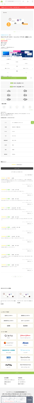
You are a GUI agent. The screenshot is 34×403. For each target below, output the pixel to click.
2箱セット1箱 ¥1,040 (25, 91)
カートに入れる (13, 77)
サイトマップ (21, 380)
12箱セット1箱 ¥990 (25, 99)
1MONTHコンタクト (9, 320)
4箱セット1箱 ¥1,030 (8, 95)
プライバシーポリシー (9, 380)
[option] (9, 298)
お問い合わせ (7, 382)
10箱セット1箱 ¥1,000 (8, 99)
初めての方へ (21, 384)
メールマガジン (22, 382)
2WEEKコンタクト (25, 315)
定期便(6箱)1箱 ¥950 (19, 83)
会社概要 (6, 378)
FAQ (5, 384)
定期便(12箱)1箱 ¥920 (18, 86)
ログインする (17, 168)
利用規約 (20, 378)
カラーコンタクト (25, 320)
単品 (8, 91)
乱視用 (8, 325)
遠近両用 (25, 325)
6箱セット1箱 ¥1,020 (25, 95)
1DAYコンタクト (9, 315)
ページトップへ (17, 373)
